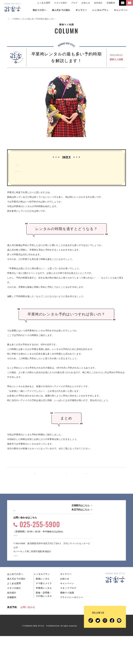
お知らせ (85, 3)
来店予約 (12, 625)
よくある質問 (43, 3)
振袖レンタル (43, 596)
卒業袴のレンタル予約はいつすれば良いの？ (38, 171)
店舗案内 (111, 3)
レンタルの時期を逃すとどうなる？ (34, 164)
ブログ (74, 3)
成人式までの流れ (16, 596)
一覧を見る (66, 473)
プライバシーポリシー (71, 615)
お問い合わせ (27, 625)
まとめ (19, 177)
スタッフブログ (68, 606)
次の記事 (90, 473)
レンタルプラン (42, 592)
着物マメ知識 (116, 59)
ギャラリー (66, 592)
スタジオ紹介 (60, 3)
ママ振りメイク (44, 601)
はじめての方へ (15, 592)
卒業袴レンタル (44, 606)
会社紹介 (98, 3)
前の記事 (42, 473)
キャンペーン (67, 601)
